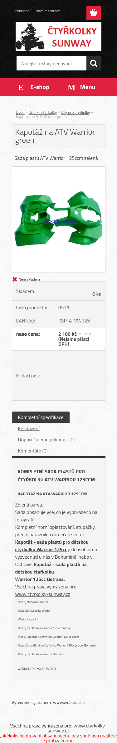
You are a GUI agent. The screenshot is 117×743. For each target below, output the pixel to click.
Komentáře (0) (33, 450)
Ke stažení (29, 428)
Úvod (20, 112)
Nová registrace (48, 11)
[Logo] (58, 36)
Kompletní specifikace (41, 417)
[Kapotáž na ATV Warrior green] (58, 169)
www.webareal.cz (69, 702)
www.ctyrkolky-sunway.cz (43, 594)
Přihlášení (22, 11)
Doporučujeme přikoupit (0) (46, 439)
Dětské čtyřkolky (43, 112)
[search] (93, 63)
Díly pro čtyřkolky (75, 112)
